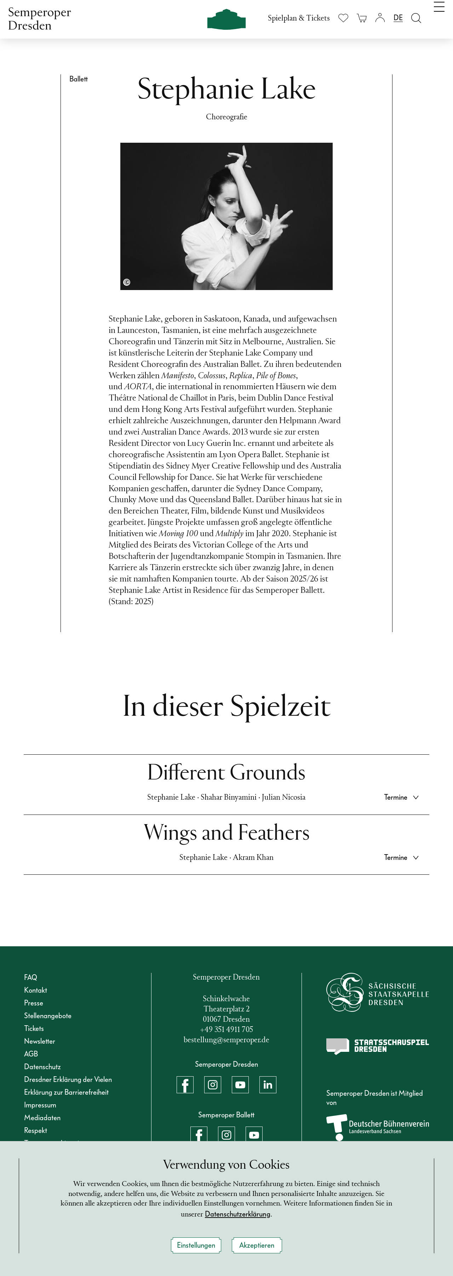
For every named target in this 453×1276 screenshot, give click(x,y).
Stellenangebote (47, 1016)
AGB (31, 1054)
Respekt (35, 1130)
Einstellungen (196, 1245)
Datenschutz (42, 1067)
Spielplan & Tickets (299, 18)
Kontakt (35, 990)
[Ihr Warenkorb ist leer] (361, 18)
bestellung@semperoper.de (226, 1040)
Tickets (34, 1028)
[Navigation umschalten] (439, 17)
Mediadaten (42, 1118)
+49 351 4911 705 (226, 1030)
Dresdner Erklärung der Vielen (68, 1079)
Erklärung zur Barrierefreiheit (66, 1092)
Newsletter (39, 1041)
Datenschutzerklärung (259, 1214)
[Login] (380, 18)
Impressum (40, 1105)
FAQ (30, 977)
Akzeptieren (256, 1245)
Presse (33, 1003)
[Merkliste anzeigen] (343, 18)
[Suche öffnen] (416, 18)
